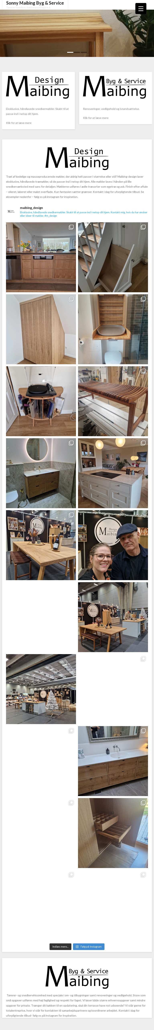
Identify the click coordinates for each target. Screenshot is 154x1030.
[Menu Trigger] (140, 8)
